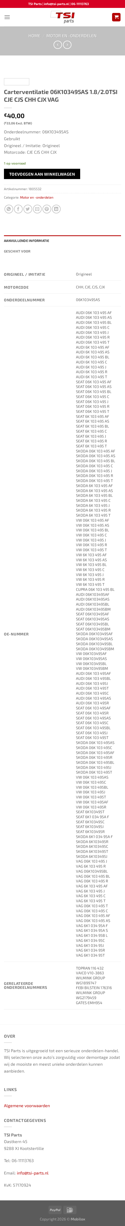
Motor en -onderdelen (71, 35)
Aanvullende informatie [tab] (26, 240)
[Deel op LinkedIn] (56, 209)
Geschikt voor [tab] (17, 251)
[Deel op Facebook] (18, 209)
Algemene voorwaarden (27, 1105)
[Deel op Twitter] (27, 209)
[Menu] (7, 17)
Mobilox (78, 1219)
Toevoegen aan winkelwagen (42, 173)
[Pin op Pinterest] (46, 209)
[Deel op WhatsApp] (8, 209)
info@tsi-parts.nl (33, 1172)
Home (34, 35)
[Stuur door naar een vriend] (37, 209)
